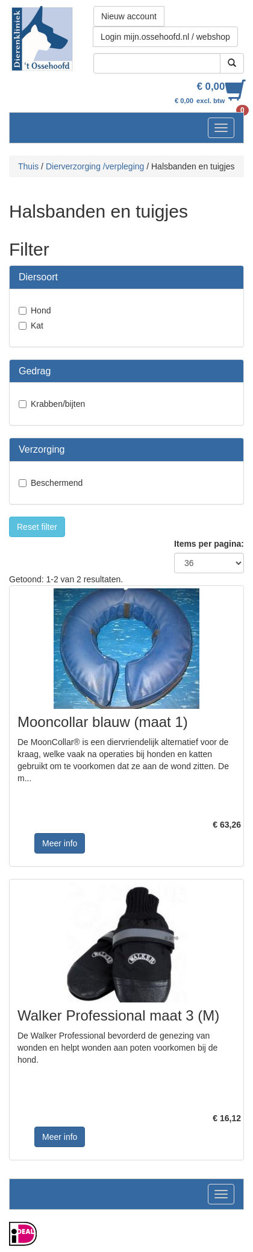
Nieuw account (129, 16)
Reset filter (37, 527)
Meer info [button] (59, 843)
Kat (37, 325)
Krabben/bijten (58, 404)
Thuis (28, 166)
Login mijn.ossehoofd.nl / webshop (165, 37)
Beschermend (57, 483)
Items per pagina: (209, 544)
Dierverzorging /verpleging (95, 166)
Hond (41, 310)
